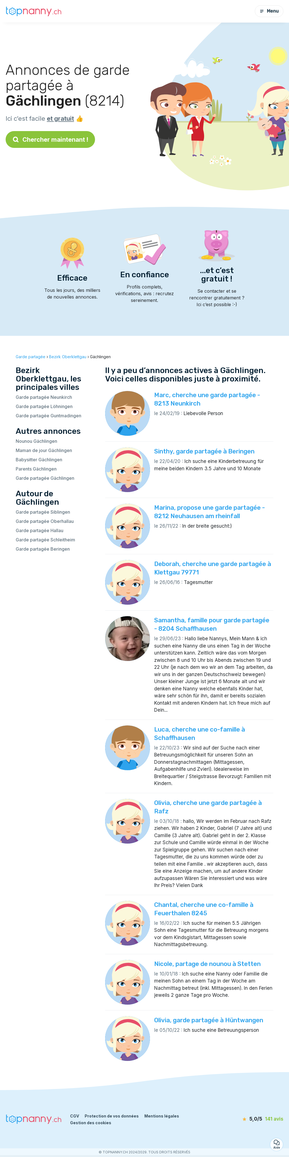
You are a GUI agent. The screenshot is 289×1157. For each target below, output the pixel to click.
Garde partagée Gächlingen (45, 478)
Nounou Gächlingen (36, 441)
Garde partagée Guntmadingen (48, 415)
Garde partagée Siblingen (43, 512)
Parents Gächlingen (36, 469)
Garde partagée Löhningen (44, 406)
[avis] (253, 1119)
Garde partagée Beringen (43, 549)
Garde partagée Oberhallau (45, 521)
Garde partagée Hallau (39, 530)
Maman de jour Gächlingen (44, 450)
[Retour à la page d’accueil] (34, 11)
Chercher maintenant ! (50, 139)
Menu (269, 11)
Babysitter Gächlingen (39, 459)
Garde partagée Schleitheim (45, 540)
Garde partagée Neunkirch (44, 397)
